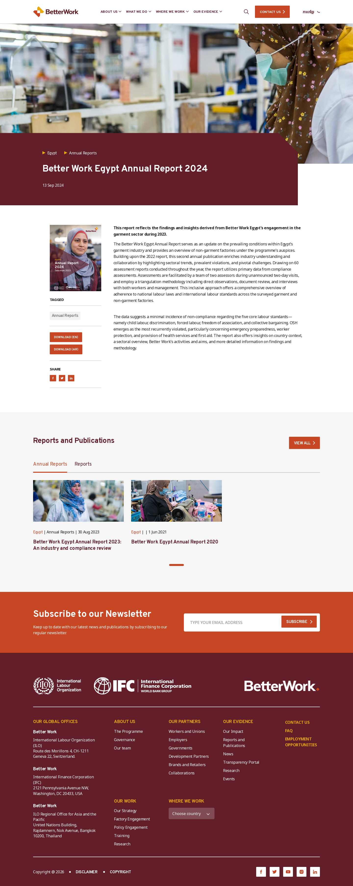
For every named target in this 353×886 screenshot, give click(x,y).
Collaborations (182, 776)
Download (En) (68, 338)
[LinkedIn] (315, 875)
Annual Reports (65, 315)
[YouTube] (288, 875)
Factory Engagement (132, 822)
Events (229, 782)
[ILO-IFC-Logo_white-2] (57, 689)
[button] (176, 568)
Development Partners (189, 759)
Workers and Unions (187, 734)
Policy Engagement (131, 830)
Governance (124, 743)
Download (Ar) (68, 352)
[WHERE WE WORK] (192, 817)
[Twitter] (274, 875)
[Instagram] (301, 875)
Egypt (38, 535)
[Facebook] (261, 875)
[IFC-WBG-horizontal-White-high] (142, 689)
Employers (178, 743)
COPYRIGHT (120, 875)
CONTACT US (270, 12)
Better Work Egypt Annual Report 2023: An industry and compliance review (77, 548)
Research (231, 774)
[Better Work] (282, 689)
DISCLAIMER (87, 875)
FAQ (289, 734)
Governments (180, 751)
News (228, 757)
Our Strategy (125, 814)
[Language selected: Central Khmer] (308, 12)
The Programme (128, 734)
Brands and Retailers (187, 768)
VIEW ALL (302, 446)
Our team (122, 751)
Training (121, 839)
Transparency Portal (241, 765)
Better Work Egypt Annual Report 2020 (174, 545)
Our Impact (233, 734)
